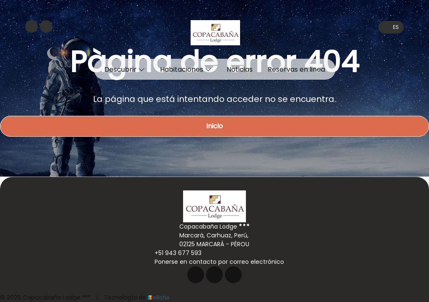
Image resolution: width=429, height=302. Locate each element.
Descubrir (124, 69)
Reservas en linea (296, 69)
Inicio (214, 126)
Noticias (240, 69)
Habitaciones (186, 69)
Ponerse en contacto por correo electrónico (214, 262)
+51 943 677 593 (173, 253)
